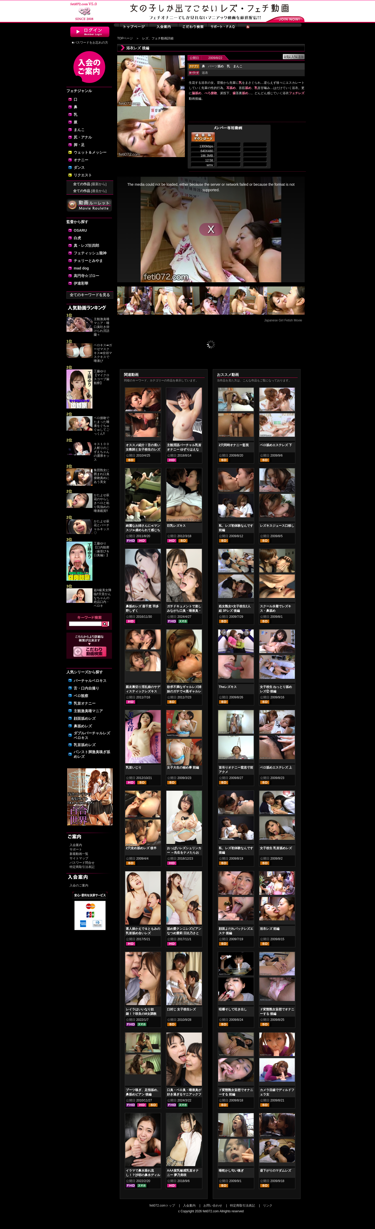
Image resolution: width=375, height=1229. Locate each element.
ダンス (79, 167)
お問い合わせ (212, 1205)
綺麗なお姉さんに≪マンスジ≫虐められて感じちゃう (143, 530)
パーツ (216, 66)
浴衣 (205, 73)
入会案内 (76, 845)
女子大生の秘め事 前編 (183, 767)
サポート (76, 849)
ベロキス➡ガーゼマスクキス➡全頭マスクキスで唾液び (103, 353)
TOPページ (125, 38)
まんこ (79, 130)
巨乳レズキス (176, 525)
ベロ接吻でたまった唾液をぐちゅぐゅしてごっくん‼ (101, 425)
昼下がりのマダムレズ (275, 1170)
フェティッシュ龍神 (90, 253)
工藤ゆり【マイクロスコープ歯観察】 (101, 377)
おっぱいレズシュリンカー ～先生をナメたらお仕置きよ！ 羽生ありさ (184, 852)
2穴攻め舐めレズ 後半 (141, 848)
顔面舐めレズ (85, 718)
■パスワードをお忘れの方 (90, 42)
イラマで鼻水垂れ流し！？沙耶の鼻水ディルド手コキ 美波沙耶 (143, 1175)
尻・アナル (83, 137)
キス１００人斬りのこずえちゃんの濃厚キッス (101, 451)
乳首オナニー (85, 703)
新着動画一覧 (79, 854)
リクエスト (83, 175)
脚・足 (79, 145)
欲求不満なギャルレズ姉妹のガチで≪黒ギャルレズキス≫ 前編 (184, 691)
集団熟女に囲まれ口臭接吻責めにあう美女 (101, 476)
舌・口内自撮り (86, 688)
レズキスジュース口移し (277, 525)
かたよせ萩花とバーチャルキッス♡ (101, 527)
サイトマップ (79, 858)
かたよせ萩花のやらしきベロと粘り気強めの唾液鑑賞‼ (101, 503)
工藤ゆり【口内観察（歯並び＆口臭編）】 (101, 549)
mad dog (81, 268)
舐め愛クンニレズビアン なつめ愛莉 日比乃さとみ (184, 933)
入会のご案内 (79, 885)
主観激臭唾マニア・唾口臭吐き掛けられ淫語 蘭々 (101, 327)
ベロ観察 (81, 696)
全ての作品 (90, 184)
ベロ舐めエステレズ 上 (276, 767)
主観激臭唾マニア (88, 711)
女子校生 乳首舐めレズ (276, 848)
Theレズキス (228, 687)
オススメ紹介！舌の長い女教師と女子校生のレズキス (143, 449)
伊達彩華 (81, 283)
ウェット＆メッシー (90, 152)
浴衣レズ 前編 (269, 929)
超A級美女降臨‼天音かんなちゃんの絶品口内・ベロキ (102, 598)
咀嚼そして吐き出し (233, 1009)
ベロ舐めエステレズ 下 (276, 445)
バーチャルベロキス (90, 681)
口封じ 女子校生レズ (181, 1009)
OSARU (80, 230)
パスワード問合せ (82, 863)
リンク (267, 1205)
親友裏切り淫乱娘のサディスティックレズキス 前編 (143, 691)
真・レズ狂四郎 (86, 245)
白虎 (77, 238)
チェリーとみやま (88, 261)
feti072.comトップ (162, 1205)
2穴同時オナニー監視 (234, 445)
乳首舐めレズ (85, 745)
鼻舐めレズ (83, 726)
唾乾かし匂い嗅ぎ (231, 1170)
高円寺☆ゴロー (86, 276)
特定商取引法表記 (82, 867)
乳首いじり (133, 767)
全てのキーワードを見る (90, 295)
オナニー (81, 160)
